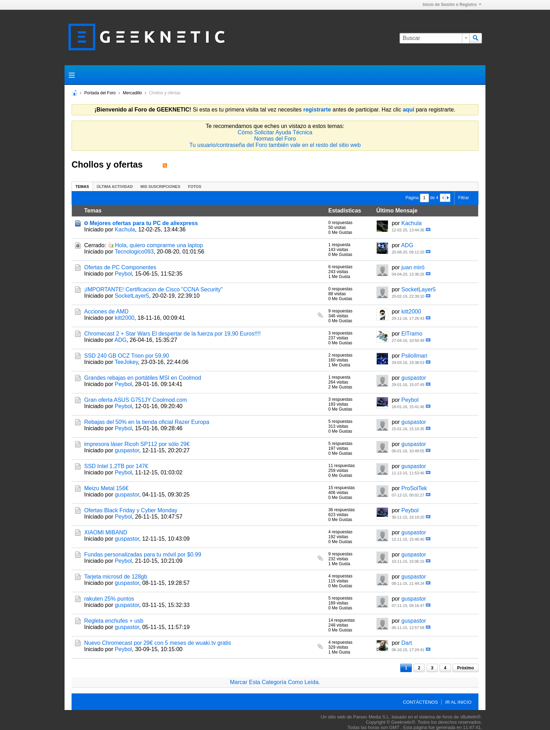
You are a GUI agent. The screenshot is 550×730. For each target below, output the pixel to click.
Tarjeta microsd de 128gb (115, 577)
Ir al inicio (458, 702)
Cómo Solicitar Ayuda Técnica (275, 132)
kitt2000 (124, 318)
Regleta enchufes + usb (113, 621)
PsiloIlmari (414, 356)
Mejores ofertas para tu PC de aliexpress (143, 223)
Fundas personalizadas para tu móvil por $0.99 (142, 554)
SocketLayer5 (132, 296)
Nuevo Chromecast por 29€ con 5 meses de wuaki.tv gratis (157, 643)
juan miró (412, 267)
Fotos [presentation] (194, 186)
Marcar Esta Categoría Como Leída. (275, 682)
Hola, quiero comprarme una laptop (159, 245)
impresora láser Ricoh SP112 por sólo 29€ (137, 444)
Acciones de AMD (106, 312)
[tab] (82, 186)
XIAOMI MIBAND (105, 532)
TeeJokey (126, 362)
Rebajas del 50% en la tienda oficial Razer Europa (146, 422)
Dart (406, 643)
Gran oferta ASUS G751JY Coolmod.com (135, 400)
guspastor (413, 378)
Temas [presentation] (82, 186)
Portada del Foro (99, 92)
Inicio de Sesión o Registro (452, 4)
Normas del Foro (275, 139)
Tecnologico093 (134, 252)
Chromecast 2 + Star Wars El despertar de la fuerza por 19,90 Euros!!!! (172, 334)
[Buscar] (434, 38)
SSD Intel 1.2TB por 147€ (116, 466)
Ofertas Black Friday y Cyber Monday (130, 510)
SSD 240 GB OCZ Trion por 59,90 (126, 356)
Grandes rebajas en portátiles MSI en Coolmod (142, 378)
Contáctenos (420, 702)
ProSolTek (414, 488)
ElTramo (411, 334)
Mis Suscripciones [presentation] (160, 186)
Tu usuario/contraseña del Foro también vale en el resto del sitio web (275, 145)
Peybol (123, 274)
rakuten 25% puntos (109, 599)
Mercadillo (132, 92)
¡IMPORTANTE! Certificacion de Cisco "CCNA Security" (153, 289)
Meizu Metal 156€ (106, 488)
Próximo (465, 667)
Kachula (125, 229)
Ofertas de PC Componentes (120, 267)
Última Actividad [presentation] (115, 186)
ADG (407, 245)
